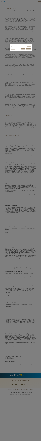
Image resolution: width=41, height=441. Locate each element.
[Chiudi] (31, 45)
